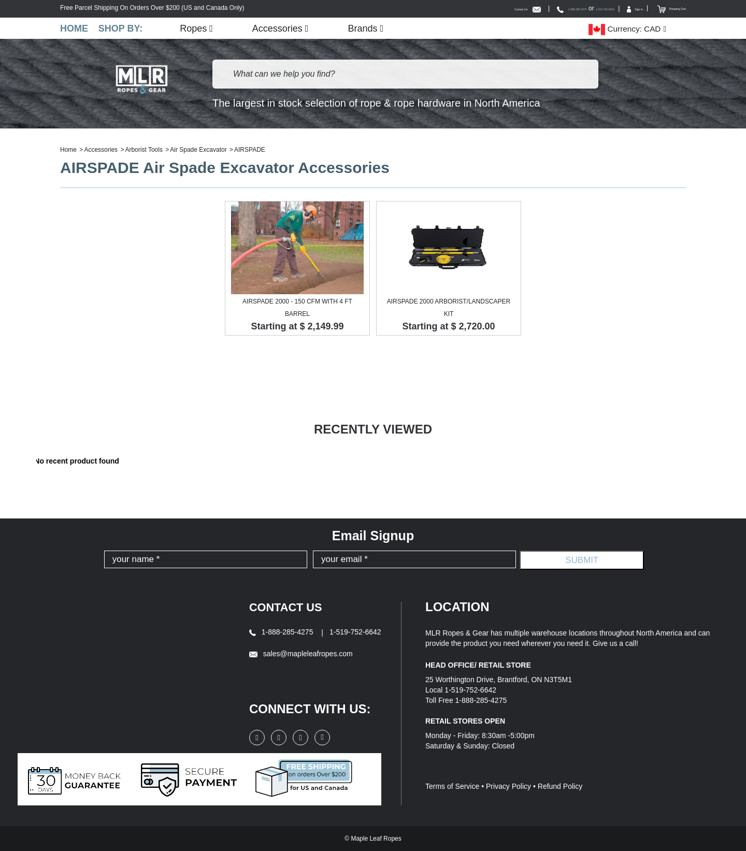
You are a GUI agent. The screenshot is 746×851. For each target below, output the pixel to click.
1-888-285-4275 (499, 8)
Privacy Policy (508, 787)
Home (74, 28)
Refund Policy (560, 787)
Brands (373, 28)
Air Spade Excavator (198, 150)
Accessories (288, 28)
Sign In (606, 8)
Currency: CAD (625, 29)
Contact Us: (432, 8)
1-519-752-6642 (558, 8)
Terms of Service (452, 787)
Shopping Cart (660, 8)
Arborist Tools (143, 150)
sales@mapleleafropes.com (301, 654)
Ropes (203, 28)
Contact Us (289, 607)
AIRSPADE (249, 150)
